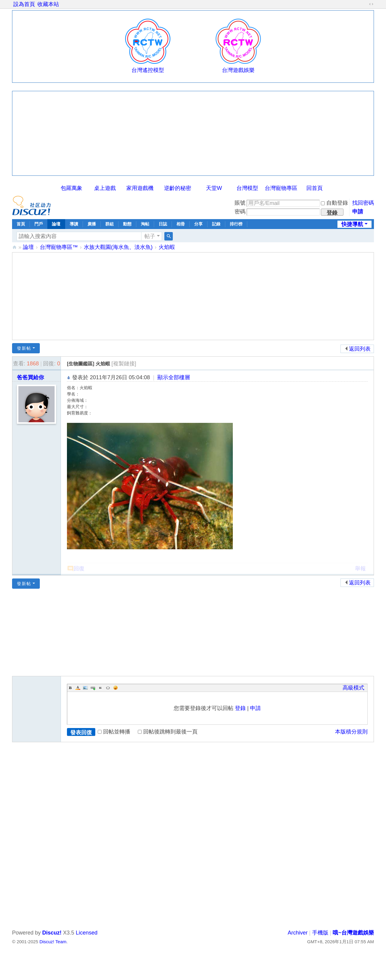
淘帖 (145, 224)
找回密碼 (363, 203)
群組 (109, 224)
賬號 (240, 203)
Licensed (86, 933)
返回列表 (360, 349)
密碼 (240, 212)
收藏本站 (48, 4)
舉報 (360, 569)
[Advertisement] (193, 133)
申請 (357, 212)
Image (85, 688)
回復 (79, 569)
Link (93, 688)
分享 (198, 224)
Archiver (298, 933)
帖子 (149, 236)
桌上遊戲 (105, 188)
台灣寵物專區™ (59, 247)
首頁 (21, 224)
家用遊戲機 (139, 188)
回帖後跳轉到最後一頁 (168, 732)
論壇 (56, 224)
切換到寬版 (371, 4)
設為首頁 (24, 4)
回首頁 (314, 188)
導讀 (74, 224)
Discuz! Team (53, 941)
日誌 (163, 224)
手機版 (320, 933)
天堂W (214, 188)
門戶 (38, 224)
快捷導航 (352, 224)
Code (108, 688)
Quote (100, 688)
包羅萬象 (71, 188)
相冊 (180, 224)
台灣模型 (247, 188)
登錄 (240, 708)
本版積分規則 (351, 732)
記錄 (216, 224)
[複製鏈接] (124, 364)
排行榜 (236, 224)
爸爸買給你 (30, 377)
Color (78, 688)
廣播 (91, 224)
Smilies (115, 688)
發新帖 (24, 348)
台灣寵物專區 (281, 188)
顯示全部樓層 (173, 377)
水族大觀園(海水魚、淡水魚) (118, 247)
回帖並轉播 (114, 732)
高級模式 (353, 688)
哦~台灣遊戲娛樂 (14, 247)
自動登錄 (334, 203)
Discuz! (52, 933)
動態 (127, 224)
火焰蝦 (167, 247)
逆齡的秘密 (177, 188)
